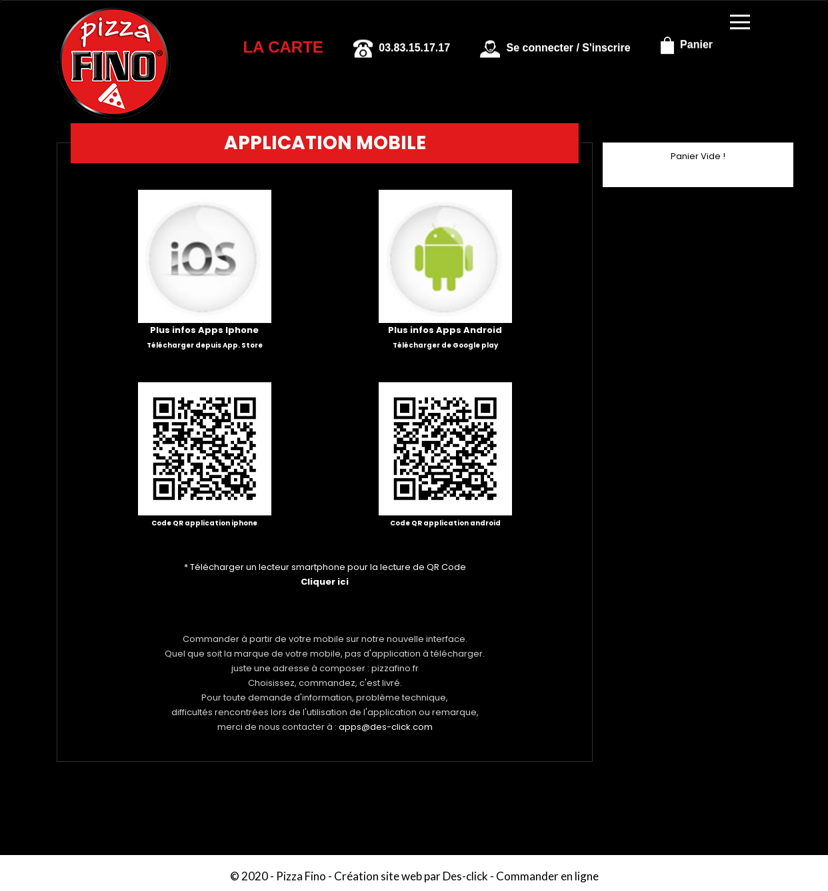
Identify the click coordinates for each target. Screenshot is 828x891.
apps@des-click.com (386, 727)
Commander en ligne (547, 876)
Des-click (465, 876)
